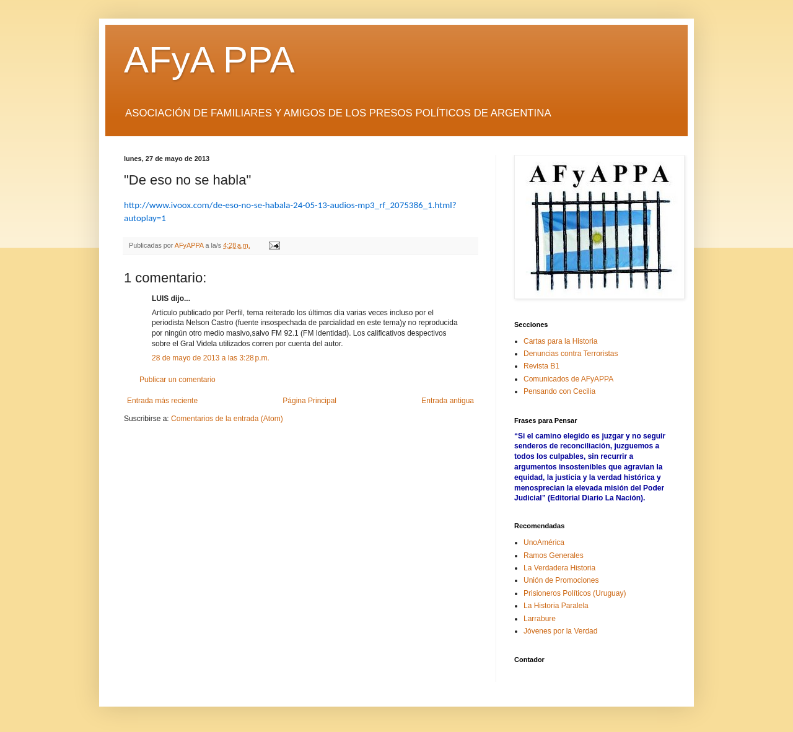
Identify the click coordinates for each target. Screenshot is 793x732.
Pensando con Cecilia (559, 391)
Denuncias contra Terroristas (571, 353)
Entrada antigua (447, 400)
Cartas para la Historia (560, 341)
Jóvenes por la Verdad (560, 631)
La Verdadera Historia (559, 568)
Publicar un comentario (177, 379)
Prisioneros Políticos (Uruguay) (575, 593)
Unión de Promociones (561, 580)
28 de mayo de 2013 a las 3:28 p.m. (210, 358)
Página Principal (309, 400)
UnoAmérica (544, 542)
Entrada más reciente (162, 400)
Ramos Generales (554, 555)
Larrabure (540, 618)
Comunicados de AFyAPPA (568, 379)
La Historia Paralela (556, 605)
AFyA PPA (209, 60)
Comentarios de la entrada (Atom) (227, 418)
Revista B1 (541, 366)
